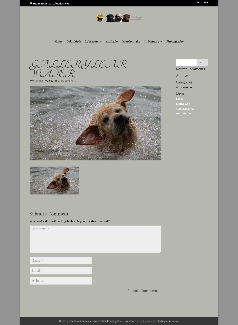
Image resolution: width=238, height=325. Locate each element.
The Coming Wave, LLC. (146, 321)
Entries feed (183, 103)
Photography (175, 41)
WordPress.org (185, 113)
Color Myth (74, 41)
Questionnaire (131, 41)
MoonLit (38, 80)
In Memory (151, 41)
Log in (179, 98)
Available (112, 41)
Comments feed (185, 108)
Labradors (92, 41)
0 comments (68, 80)
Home (58, 41)
